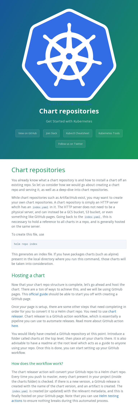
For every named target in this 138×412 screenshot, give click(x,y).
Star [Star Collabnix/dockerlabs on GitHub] (49, 104)
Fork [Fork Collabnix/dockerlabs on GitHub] (55, 104)
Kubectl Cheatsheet (77, 133)
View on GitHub (27, 133)
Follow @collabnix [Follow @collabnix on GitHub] (80, 104)
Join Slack (51, 133)
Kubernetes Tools (109, 133)
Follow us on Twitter (70, 143)
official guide (38, 294)
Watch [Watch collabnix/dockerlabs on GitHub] (63, 104)
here (15, 326)
